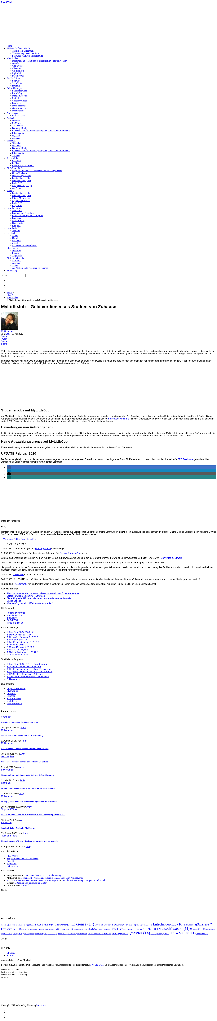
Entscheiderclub (14, 703)
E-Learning (12, 270)
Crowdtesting (13, 228)
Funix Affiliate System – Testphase (27, 215)
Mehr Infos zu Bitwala (171, 558)
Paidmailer (11, 118)
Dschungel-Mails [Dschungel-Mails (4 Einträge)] (125, 924)
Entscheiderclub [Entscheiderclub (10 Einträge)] (168, 924)
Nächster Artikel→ (29, 539)
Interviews (12, 618)
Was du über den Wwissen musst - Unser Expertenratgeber (33, 880)
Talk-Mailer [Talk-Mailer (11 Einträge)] (183, 933)
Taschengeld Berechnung (23, 51)
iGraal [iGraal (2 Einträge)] (92, 929)
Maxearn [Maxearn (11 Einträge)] (179, 928)
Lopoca (15, 253)
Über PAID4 (12, 856)
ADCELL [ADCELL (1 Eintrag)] (13, 925)
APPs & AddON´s (15, 168)
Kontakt (10, 861)
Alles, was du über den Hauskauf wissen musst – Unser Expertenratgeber (43, 593)
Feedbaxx (16, 103)
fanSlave (16, 86)
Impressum (11, 863)
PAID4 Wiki (12, 620)
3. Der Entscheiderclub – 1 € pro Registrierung (29, 669)
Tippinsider (17, 255)
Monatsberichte (14, 615)
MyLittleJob (17, 73)
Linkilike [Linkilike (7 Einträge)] (153, 928)
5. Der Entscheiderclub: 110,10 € (23, 642)
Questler (16, 63)
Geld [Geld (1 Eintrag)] (23, 929)
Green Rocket (18, 220)
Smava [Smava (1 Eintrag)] (154, 934)
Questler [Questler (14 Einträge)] (139, 933)
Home (9, 46)
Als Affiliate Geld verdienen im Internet (30, 268)
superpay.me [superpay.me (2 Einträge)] (163, 934)
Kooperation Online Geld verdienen (22, 858)
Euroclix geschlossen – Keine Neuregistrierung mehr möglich (28, 788)
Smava (15, 265)
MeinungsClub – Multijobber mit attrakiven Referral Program (39, 61)
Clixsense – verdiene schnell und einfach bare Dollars (24, 762)
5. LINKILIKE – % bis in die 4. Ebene (25, 674)
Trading (10, 190)
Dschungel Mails (19, 128)
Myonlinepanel (19, 106)
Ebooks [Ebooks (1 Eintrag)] (139, 925)
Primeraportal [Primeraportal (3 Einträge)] (111, 933)
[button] (9, 467)
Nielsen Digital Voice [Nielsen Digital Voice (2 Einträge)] (78, 934)
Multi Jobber (12, 58)
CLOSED (11, 953)
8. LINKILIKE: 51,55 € (17, 650)
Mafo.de (16, 98)
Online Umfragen (14, 88)
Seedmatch (17, 210)
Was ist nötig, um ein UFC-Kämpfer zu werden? (30, 603)
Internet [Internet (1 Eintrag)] (107, 929)
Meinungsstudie (43, 548)
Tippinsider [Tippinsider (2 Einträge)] (202, 934)
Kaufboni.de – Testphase (23, 213)
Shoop (15, 235)
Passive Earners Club (21, 178)
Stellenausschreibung (118, 419)
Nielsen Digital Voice (21, 175)
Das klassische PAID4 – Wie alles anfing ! (43, 875)
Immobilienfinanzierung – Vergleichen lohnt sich (83, 880)
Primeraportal (18, 133)
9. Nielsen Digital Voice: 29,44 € (22, 652)
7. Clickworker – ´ (15, 679)
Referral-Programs (16, 613)
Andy (8, 334)
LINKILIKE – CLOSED (23, 165)
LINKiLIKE (18, 574)
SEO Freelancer (185, 459)
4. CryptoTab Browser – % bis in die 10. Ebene (29, 671)
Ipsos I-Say (17, 93)
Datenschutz (12, 866)
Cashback (11, 233)
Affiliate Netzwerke (15, 258)
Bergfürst (16, 225)
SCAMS (10, 955)
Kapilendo (16, 218)
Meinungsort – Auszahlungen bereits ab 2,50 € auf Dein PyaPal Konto (51, 878)
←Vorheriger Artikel (11, 539)
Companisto (17, 223)
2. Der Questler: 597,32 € (19, 635)
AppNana (16, 188)
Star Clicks (17, 83)
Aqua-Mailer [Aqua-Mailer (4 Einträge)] (45, 924)
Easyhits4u (17, 205)
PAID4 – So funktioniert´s (18, 48)
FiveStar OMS (20, 584)
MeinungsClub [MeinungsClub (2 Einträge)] (197, 929)
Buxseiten (11, 140)
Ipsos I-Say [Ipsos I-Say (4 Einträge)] (118, 928)
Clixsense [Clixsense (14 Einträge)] (82, 924)
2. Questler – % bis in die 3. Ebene (24, 666)
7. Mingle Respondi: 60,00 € (20, 647)
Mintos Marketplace (21, 198)
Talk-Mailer (17, 125)
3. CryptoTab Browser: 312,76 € (22, 637)
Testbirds (16, 230)
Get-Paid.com (18, 71)
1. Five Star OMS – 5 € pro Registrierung (27, 664)
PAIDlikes (16, 160)
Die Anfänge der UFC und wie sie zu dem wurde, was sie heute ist (39, 598)
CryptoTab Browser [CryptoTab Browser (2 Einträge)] (104, 925)
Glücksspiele (12, 248)
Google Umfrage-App (22, 185)
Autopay (16, 138)
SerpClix (16, 81)
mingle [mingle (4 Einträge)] (24, 933)
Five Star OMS (19, 116)
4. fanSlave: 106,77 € (17, 640)
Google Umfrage (19, 101)
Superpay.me (18, 76)
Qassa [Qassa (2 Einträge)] (124, 934)
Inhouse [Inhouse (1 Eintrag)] (99, 929)
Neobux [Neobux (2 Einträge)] (62, 934)
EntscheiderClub (20, 91)
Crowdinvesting (14, 208)
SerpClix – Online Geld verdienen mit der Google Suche (37, 170)
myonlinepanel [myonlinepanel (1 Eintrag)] (51, 934)
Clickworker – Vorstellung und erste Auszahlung (22, 735)
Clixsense (16, 68)
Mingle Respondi (20, 96)
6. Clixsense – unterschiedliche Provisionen (28, 676)
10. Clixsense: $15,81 (17, 654)
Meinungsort (18, 111)
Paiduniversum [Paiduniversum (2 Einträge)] (95, 934)
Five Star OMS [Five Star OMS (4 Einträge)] (11, 928)
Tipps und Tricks (15, 623)
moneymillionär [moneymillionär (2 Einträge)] (38, 934)
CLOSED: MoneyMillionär (24, 245)
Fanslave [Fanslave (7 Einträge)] (205, 924)
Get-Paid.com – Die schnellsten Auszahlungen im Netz (24, 749)
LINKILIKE (12, 701)
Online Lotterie (14, 601)
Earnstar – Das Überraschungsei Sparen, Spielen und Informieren (41, 130)
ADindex (16, 263)
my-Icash (16, 135)
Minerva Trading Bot (21, 180)
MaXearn (16, 123)
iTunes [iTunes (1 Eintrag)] (130, 929)
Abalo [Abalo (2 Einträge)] (5, 925)
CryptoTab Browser (21, 173)
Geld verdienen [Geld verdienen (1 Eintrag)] (32, 929)
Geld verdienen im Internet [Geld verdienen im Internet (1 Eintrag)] (48, 929)
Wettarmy (16, 250)
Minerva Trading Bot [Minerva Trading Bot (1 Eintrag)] (10, 934)
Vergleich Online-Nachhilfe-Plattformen (26, 596)
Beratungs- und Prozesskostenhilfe (27, 56)
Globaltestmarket (19, 108)
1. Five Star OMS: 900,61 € (20, 632)
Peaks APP (17, 183)
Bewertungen (12, 113)
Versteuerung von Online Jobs (25, 53)
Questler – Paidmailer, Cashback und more (19, 722)
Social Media (12, 158)
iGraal (15, 243)
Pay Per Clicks (13, 78)
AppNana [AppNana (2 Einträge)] (31, 925)
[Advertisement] (56, 23)
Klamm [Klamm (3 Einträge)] (139, 929)
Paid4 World (7, 2)
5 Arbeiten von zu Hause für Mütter (30, 883)
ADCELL (16, 260)
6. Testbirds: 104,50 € (17, 645)
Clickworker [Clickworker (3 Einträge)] (62, 924)
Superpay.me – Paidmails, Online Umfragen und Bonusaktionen (29, 801)
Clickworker (17, 66)
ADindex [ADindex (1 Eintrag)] (21, 925)
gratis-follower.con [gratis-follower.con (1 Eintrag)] (80, 929)
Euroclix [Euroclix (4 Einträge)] (190, 924)
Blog (10, 295)
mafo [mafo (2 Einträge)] (165, 929)
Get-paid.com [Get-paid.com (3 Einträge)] (65, 929)
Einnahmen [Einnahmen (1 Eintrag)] (148, 925)
